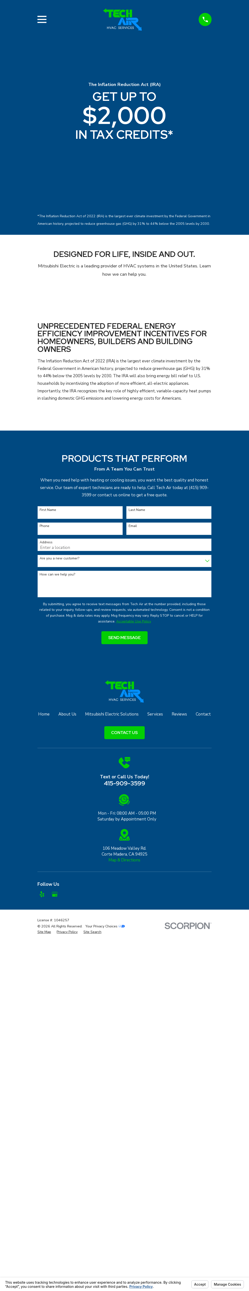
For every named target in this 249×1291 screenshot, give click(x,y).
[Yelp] (42, 894)
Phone (44, 526)
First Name (48, 510)
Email (133, 526)
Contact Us (124, 732)
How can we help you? (57, 575)
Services (155, 714)
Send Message (124, 637)
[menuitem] (44, 932)
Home (44, 714)
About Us (67, 714)
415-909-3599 (124, 783)
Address (46, 542)
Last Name (137, 510)
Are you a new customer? (59, 558)
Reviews (179, 714)
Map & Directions (124, 860)
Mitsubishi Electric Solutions (112, 714)
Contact (203, 714)
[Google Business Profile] (55, 894)
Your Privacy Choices (105, 926)
